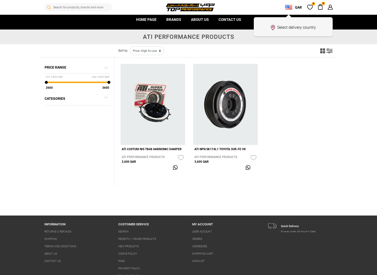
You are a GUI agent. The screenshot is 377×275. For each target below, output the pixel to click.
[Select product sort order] (147, 50)
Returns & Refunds (57, 231)
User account (202, 231)
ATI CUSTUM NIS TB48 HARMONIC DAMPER (152, 149)
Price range (55, 67)
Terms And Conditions (60, 246)
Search (123, 231)
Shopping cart (202, 253)
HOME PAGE (146, 19)
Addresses (199, 246)
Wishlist (198, 261)
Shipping (50, 239)
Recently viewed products (137, 239)
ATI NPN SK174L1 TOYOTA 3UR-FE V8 (220, 149)
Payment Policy (129, 268)
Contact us (230, 19)
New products (128, 246)
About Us (200, 19)
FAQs (121, 261)
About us (50, 253)
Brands (173, 19)
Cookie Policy (127, 253)
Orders (197, 239)
